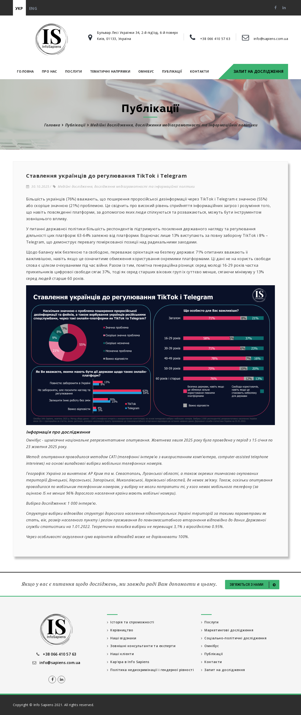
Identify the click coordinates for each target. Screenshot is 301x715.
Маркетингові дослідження (227, 630)
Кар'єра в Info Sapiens (128, 662)
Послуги (73, 71)
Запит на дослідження (258, 71)
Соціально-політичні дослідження (234, 638)
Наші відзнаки (121, 638)
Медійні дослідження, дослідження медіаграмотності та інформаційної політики (124, 186)
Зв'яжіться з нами (253, 585)
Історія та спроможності (131, 622)
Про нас (49, 71)
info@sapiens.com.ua (271, 38)
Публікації (172, 71)
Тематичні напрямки (110, 71)
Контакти (199, 71)
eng (33, 8)
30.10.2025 (37, 186)
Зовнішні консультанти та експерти (141, 646)
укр (19, 8)
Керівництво (120, 630)
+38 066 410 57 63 (215, 38)
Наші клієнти (120, 654)
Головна (25, 71)
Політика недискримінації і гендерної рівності (142, 672)
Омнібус (146, 71)
